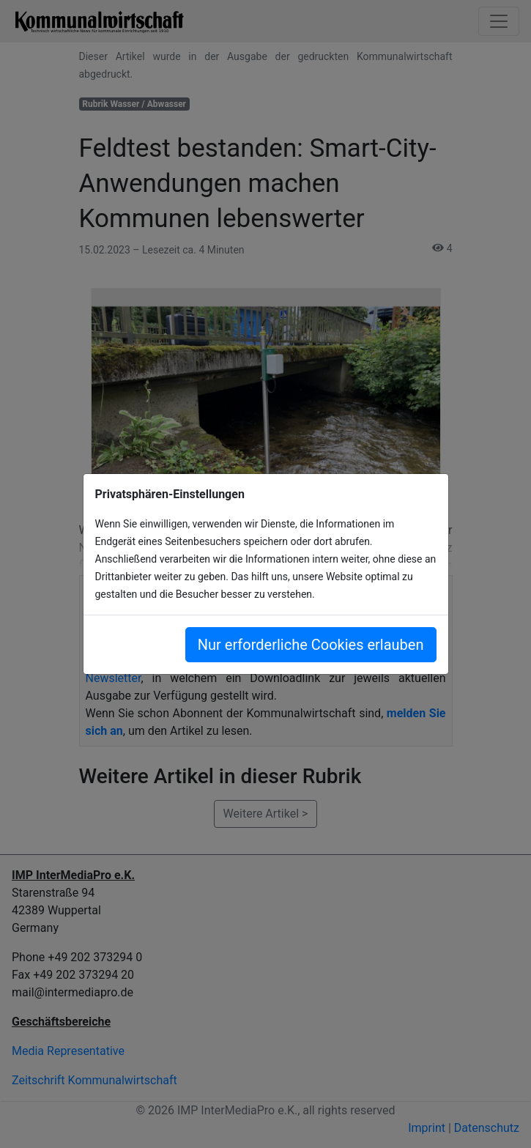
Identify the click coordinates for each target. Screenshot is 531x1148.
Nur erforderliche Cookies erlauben (311, 644)
